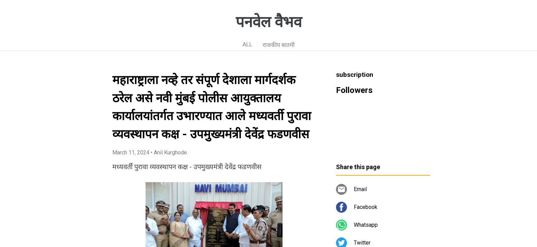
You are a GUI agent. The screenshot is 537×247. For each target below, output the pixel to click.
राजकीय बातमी (279, 45)
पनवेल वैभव (269, 22)
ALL (247, 44)
